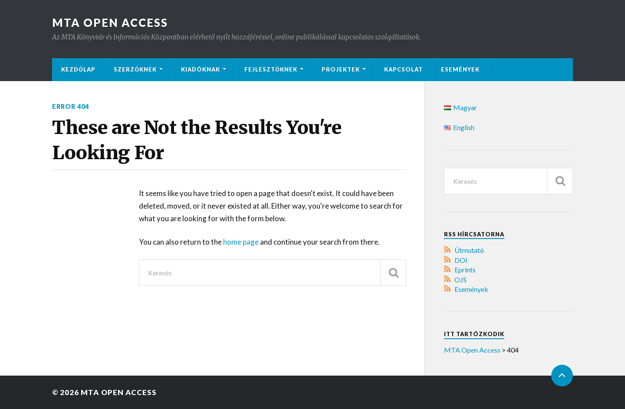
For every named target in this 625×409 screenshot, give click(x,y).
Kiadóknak (200, 69)
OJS (460, 279)
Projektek (341, 69)
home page (241, 241)
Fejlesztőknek (270, 69)
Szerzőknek (135, 69)
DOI (460, 260)
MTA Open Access (110, 22)
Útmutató (469, 250)
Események (460, 69)
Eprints (465, 269)
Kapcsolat (403, 69)
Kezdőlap (78, 69)
